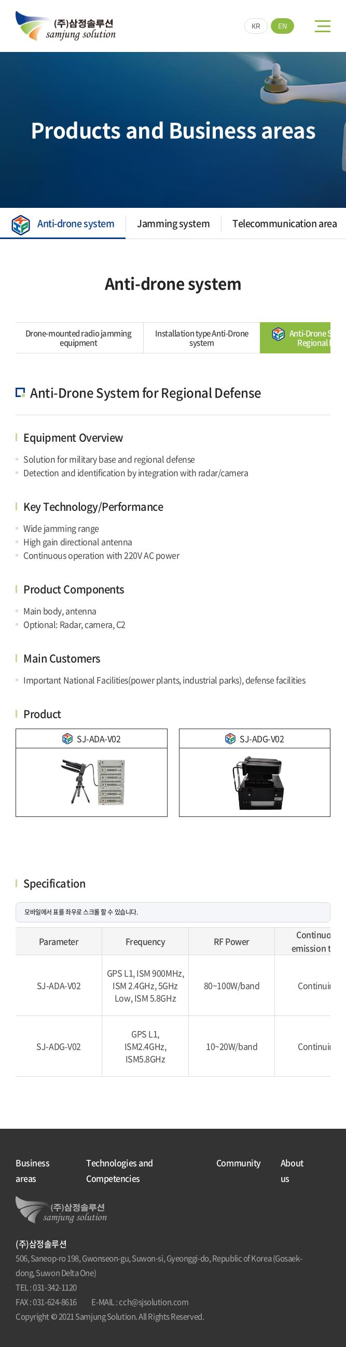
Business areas (32, 1170)
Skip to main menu (0, 0)
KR (256, 25)
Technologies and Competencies (119, 1170)
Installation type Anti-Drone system (156, 337)
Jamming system (171, 223)
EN (282, 25)
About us (292, 1170)
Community (238, 1162)
